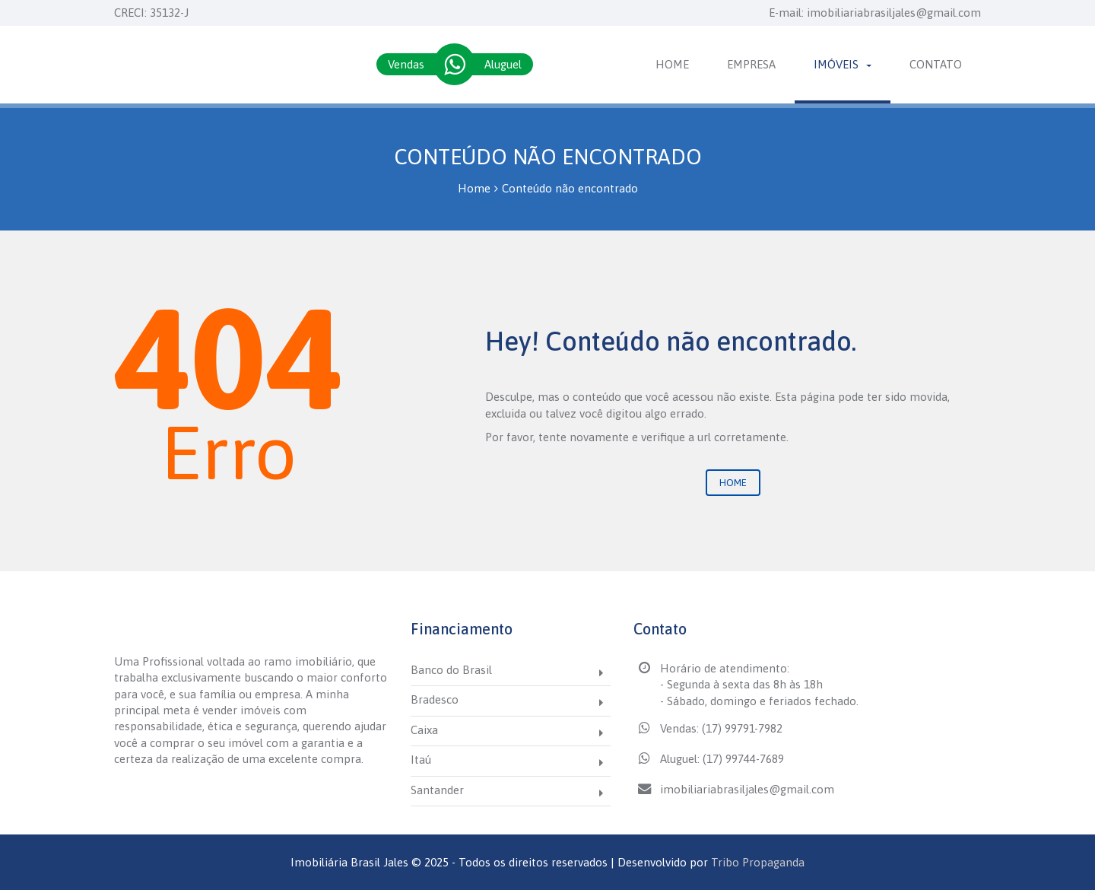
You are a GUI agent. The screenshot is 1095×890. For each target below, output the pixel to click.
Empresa (751, 64)
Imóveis (842, 64)
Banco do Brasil (451, 669)
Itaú (421, 759)
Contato (935, 64)
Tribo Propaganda (758, 862)
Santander (437, 790)
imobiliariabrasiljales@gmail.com (894, 12)
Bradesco (435, 699)
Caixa (424, 729)
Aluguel (503, 64)
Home (672, 64)
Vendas (406, 64)
